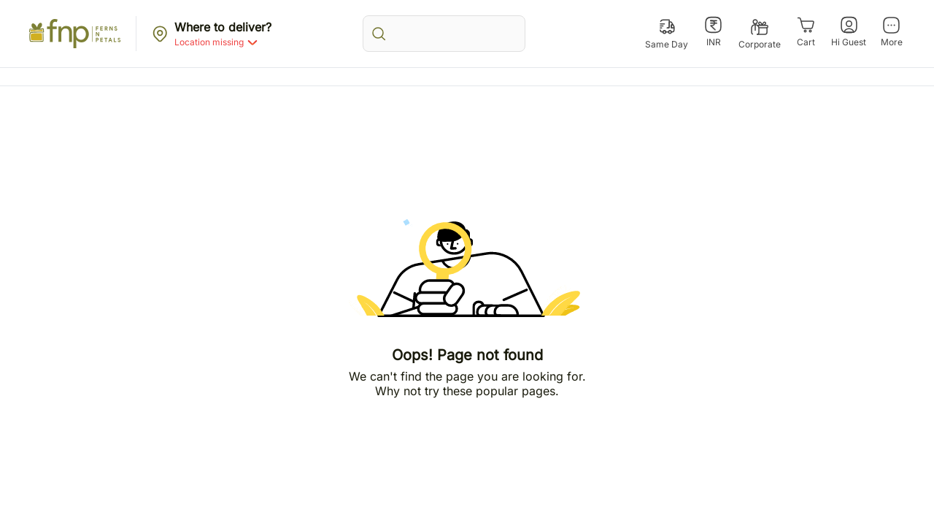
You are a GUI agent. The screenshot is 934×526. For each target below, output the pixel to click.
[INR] (713, 32)
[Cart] (805, 32)
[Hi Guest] (848, 32)
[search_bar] (444, 33)
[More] (891, 32)
